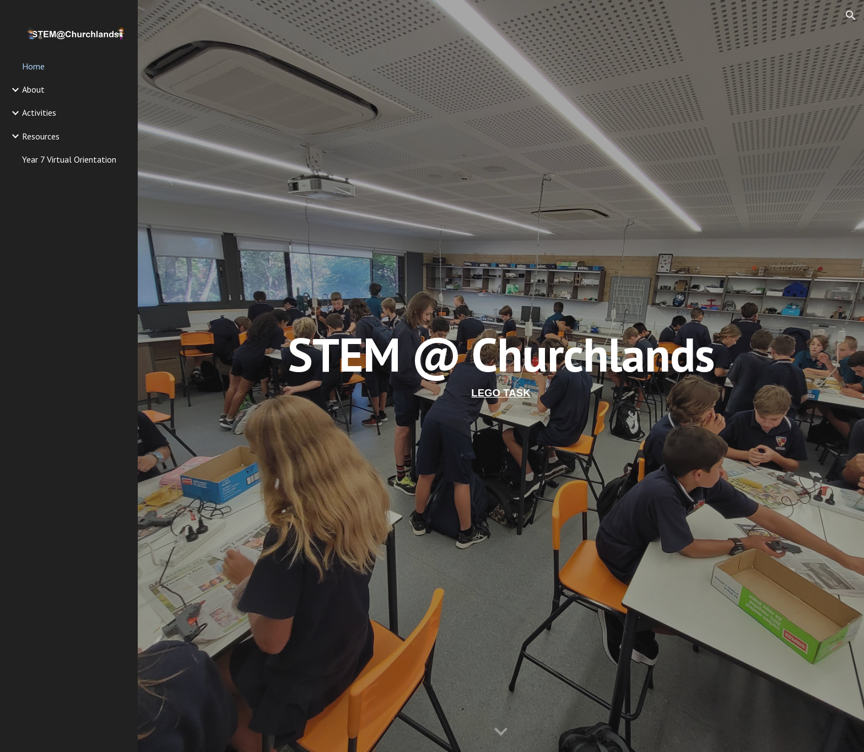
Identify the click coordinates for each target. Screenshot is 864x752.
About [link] (33, 89)
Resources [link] (41, 136)
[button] (851, 15)
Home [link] (33, 66)
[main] (501, 376)
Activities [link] (39, 112)
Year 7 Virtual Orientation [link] (69, 159)
